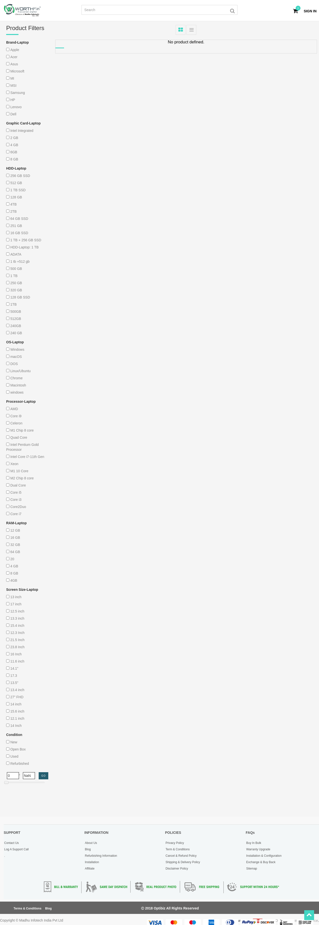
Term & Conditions (178, 849)
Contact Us (11, 843)
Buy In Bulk (253, 843)
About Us (91, 843)
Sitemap (251, 868)
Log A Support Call (16, 849)
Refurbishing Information (101, 855)
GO (43, 775)
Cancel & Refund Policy (181, 855)
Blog (88, 849)
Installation (92, 862)
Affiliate (90, 868)
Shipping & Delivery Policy (183, 862)
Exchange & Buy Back (261, 862)
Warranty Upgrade (258, 849)
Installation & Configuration (264, 855)
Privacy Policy (175, 843)
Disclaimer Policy (177, 868)
